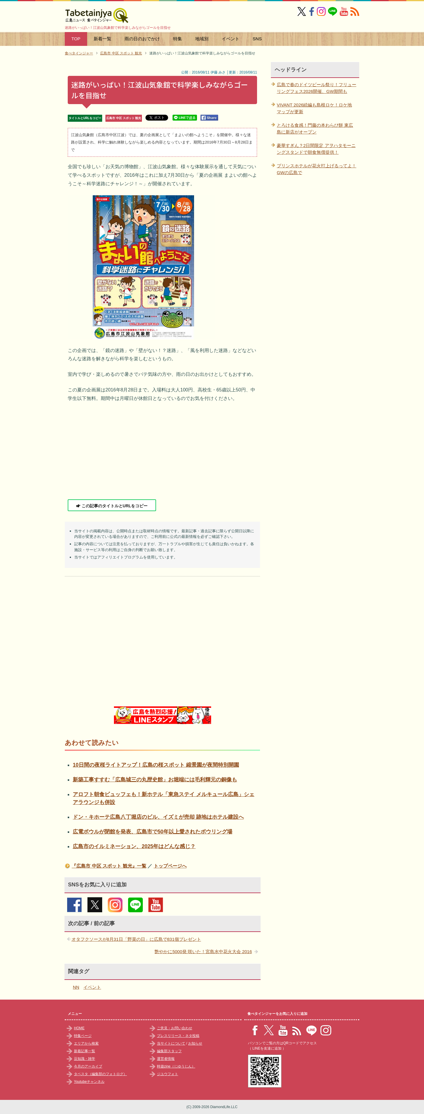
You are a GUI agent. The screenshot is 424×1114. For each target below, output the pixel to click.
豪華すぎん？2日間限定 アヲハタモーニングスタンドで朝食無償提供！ (316, 149)
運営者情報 (166, 1059)
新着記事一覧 (84, 1051)
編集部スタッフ (169, 1051)
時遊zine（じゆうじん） (176, 1066)
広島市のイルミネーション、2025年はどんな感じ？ (134, 846)
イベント (230, 38)
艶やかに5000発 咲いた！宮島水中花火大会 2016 (203, 951)
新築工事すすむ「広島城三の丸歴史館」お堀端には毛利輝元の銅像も (155, 780)
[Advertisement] (162, 451)
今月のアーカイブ (88, 1066)
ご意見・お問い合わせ (174, 1028)
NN (76, 987)
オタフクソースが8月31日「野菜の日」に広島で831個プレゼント (136, 939)
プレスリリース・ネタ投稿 (178, 1036)
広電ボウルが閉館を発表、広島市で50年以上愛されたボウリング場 (152, 832)
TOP (76, 38)
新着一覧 (102, 38)
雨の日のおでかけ (142, 38)
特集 (177, 38)
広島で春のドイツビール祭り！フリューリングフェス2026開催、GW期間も (316, 88)
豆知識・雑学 (84, 1059)
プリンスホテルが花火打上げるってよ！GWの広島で (316, 169)
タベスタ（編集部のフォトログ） (100, 1074)
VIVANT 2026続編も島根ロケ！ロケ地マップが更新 (314, 108)
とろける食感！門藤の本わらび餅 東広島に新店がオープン (315, 128)
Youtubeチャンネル (89, 1082)
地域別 (201, 38)
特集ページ (83, 1036)
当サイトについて (171, 1043)
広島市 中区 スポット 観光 (123, 118)
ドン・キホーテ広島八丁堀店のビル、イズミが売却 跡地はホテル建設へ (158, 817)
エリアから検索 (86, 1043)
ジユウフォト (167, 1074)
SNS (257, 38)
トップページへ (170, 865)
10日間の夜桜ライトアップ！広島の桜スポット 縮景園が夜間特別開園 (156, 765)
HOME (79, 1028)
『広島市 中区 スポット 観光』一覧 (109, 865)
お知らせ (195, 1043)
